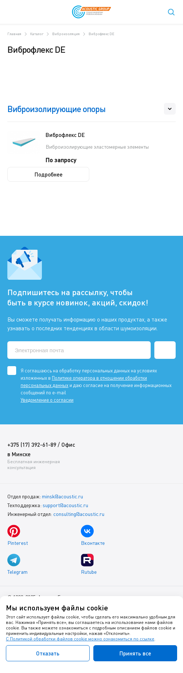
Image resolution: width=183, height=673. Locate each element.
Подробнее (48, 174)
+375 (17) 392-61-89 (31, 444)
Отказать (48, 653)
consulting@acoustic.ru (78, 514)
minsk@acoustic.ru (62, 496)
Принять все (135, 653)
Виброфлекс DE (65, 134)
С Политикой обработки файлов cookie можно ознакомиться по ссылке (80, 639)
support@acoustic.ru (65, 505)
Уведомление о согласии (47, 400)
